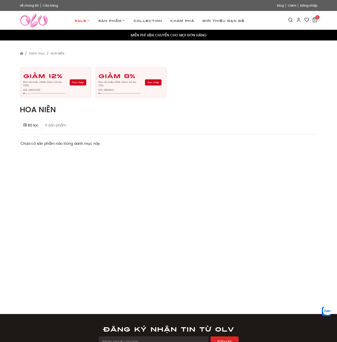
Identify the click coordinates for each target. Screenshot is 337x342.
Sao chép (78, 82)
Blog (280, 5)
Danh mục (37, 53)
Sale (82, 20)
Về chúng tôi (29, 5)
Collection (148, 20)
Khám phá (182, 20)
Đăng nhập (308, 5)
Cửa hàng (50, 5)
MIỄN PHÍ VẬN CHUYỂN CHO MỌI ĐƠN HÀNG (169, 35)
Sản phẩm (111, 20)
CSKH (292, 5)
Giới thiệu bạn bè (223, 20)
